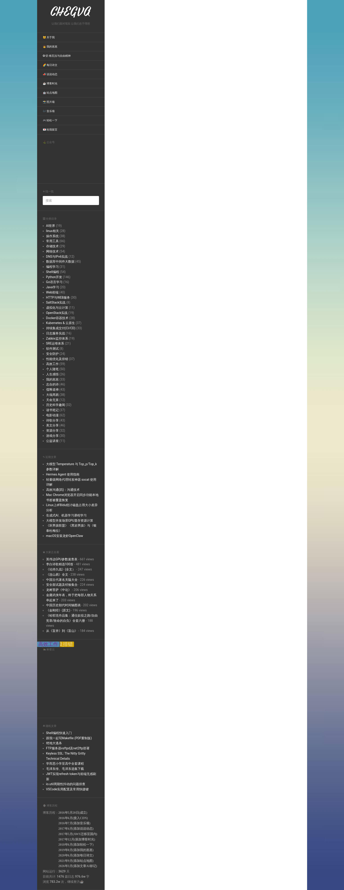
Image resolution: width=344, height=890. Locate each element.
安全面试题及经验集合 (62, 584)
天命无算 (52, 400)
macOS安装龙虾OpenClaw (64, 536)
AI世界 (50, 226)
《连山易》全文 (57, 574)
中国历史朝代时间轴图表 (63, 605)
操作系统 (52, 236)
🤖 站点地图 (50, 92)
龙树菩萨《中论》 (58, 590)
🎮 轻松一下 (50, 120)
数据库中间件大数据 (60, 261)
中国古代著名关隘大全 (62, 579)
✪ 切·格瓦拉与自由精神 (57, 55)
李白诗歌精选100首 (60, 564)
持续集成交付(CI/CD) (61, 328)
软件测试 (52, 348)
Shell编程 (52, 272)
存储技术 (52, 246)
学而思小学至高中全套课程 (65, 763)
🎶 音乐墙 (49, 111)
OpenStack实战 (57, 313)
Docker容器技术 (57, 318)
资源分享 (52, 430)
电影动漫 (52, 415)
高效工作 (52, 364)
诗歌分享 (52, 420)
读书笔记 (52, 410)
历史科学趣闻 (55, 405)
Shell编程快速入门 (59, 733)
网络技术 (52, 251)
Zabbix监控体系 (57, 338)
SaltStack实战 (56, 302)
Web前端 (52, 292)
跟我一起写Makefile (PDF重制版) (69, 738)
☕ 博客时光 (50, 83)
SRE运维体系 (55, 343)
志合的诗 (52, 384)
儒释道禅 (52, 389)
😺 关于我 (49, 37)
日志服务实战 (55, 333)
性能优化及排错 (57, 359)
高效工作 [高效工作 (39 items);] (48, 644)
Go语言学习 (54, 282)
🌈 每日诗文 (50, 65)
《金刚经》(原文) (58, 610)
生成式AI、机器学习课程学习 (66, 515)
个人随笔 (52, 369)
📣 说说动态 (50, 74)
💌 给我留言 (50, 129)
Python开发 (54, 277)
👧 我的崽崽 (50, 46)
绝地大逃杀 (54, 743)
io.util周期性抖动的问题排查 (65, 784)
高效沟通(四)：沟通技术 (63, 489)
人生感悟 (52, 374)
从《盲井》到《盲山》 (62, 631)
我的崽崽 (52, 379)
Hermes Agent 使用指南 (63, 474)
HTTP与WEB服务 (58, 297)
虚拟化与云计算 (57, 307)
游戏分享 (52, 435)
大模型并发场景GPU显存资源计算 (69, 520)
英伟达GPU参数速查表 (61, 559)
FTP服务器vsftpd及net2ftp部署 (68, 748)
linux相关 (52, 231)
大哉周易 (52, 395)
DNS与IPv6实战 (57, 256)
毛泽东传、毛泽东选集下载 (65, 769)
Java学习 (52, 287)
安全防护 (52, 354)
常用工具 (52, 241)
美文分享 (52, 425)
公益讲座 (52, 441)
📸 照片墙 (49, 102)
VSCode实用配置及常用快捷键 (67, 789)
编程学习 (52, 266)
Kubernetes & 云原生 (60, 323)
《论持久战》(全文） (61, 569)
